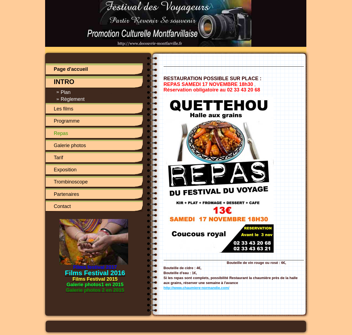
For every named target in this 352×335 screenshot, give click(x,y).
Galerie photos (70, 145)
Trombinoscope (71, 182)
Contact (62, 206)
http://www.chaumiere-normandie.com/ (196, 288)
